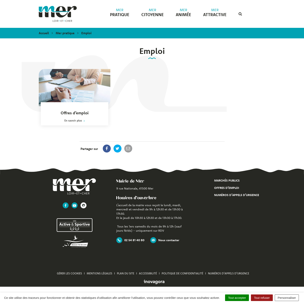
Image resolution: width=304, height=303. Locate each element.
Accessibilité (148, 273)
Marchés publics (227, 180)
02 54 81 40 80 (130, 240)
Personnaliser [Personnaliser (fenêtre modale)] (287, 297)
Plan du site (125, 273)
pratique (119, 12)
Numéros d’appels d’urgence (236, 195)
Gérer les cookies (69, 273)
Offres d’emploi (226, 188)
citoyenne (152, 12)
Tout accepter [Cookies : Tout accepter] (237, 297)
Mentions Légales (99, 273)
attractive (214, 12)
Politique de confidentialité (182, 273)
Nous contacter (164, 240)
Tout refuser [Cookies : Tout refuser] (262, 297)
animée (183, 12)
